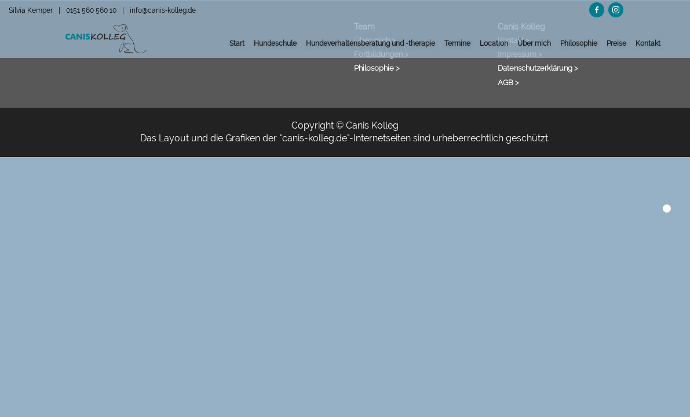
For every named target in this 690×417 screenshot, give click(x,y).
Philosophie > (377, 67)
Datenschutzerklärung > (538, 67)
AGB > (508, 82)
